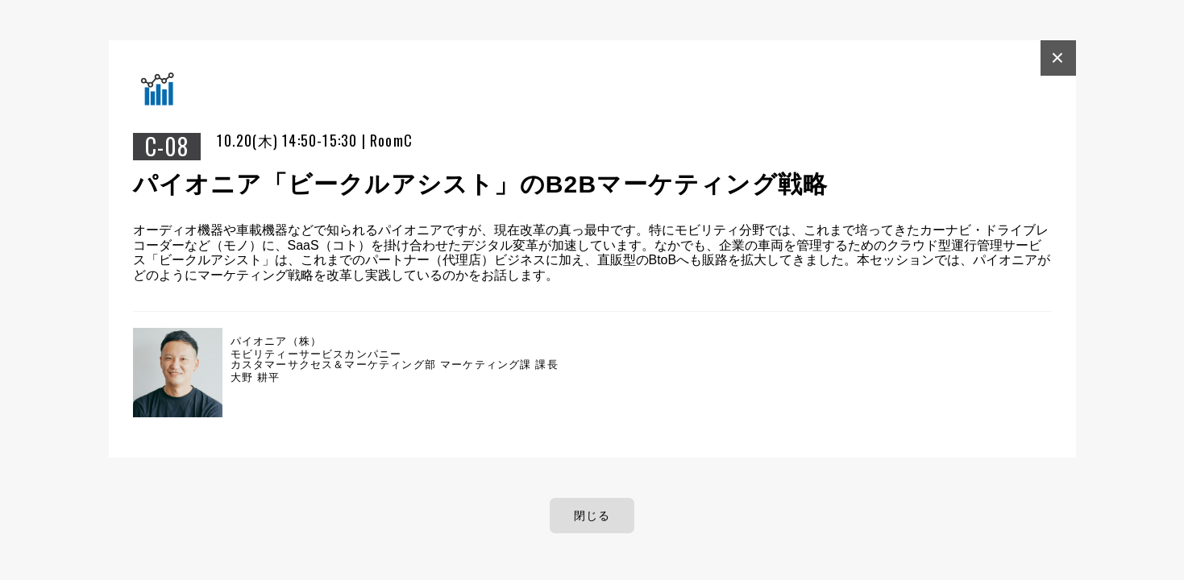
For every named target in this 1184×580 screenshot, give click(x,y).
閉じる (592, 515)
